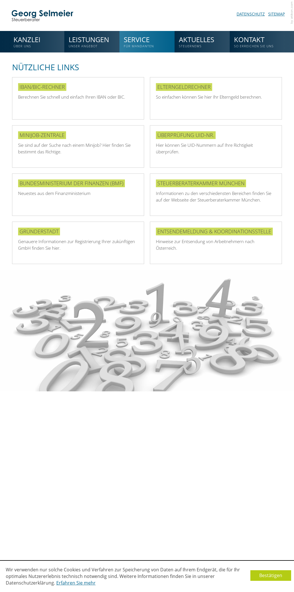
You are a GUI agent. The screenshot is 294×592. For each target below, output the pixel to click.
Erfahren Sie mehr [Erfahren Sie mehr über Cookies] (76, 583)
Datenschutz (251, 14)
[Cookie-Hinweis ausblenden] (270, 575)
